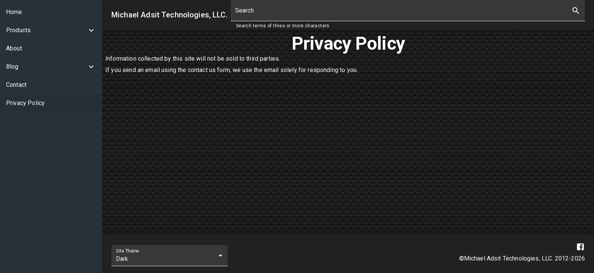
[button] (51, 30)
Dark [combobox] (122, 258)
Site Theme (127, 251)
